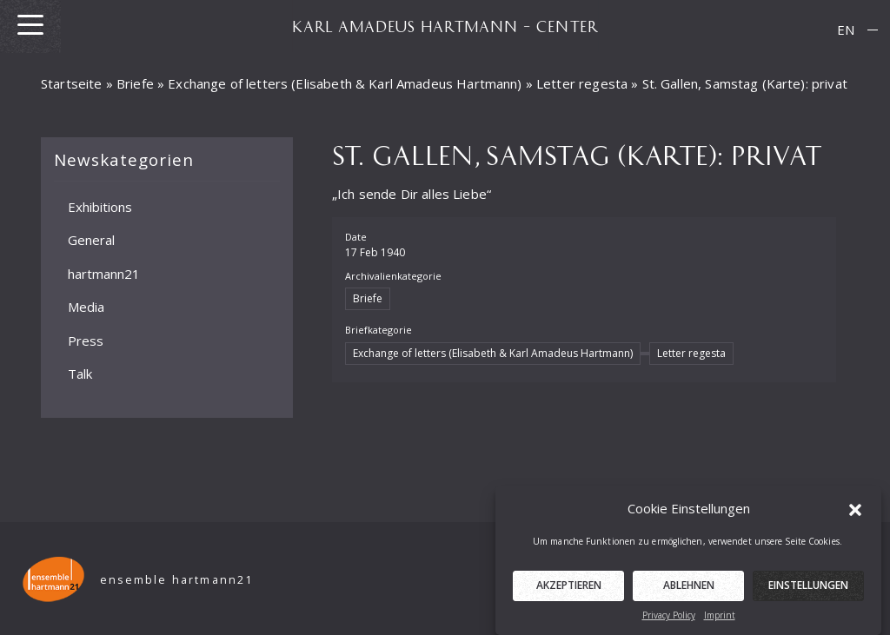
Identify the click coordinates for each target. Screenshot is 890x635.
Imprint (719, 621)
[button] (855, 514)
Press (85, 339)
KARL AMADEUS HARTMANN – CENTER (445, 26)
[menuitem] (845, 30)
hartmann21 (104, 272)
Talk (80, 373)
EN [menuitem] (845, 29)
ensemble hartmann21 (177, 579)
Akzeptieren (568, 591)
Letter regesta (582, 83)
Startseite (72, 83)
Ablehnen (688, 591)
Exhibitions (100, 206)
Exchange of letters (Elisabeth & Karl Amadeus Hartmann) (344, 83)
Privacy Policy (668, 621)
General (91, 239)
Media (86, 306)
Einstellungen (808, 591)
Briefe (135, 83)
